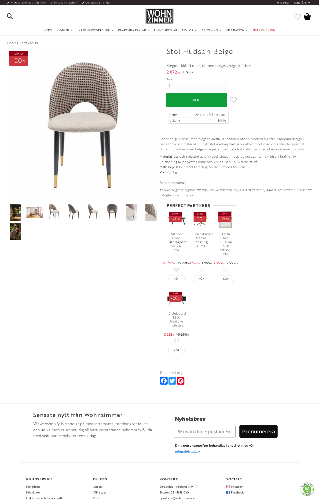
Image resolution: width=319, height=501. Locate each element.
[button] (14, 16)
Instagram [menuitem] (237, 435)
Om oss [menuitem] (98, 435)
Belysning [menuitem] (210, 30)
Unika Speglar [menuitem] (165, 30)
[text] (173, 72)
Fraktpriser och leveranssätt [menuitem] (44, 447)
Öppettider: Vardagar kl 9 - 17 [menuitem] (179, 435)
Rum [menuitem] (96, 447)
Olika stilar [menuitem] (100, 441)
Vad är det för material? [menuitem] (41, 452)
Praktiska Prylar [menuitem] (132, 30)
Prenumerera (258, 380)
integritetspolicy (187, 399)
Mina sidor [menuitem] (283, 2)
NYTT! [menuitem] (48, 30)
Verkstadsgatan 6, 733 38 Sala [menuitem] (178, 452)
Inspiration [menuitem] (235, 30)
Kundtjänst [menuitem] (300, 2)
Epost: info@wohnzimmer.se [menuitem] (177, 447)
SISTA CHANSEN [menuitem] (264, 30)
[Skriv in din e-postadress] (205, 380)
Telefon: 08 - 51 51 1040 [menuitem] (174, 441)
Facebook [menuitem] (237, 441)
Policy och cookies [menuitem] (38, 464)
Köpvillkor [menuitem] (33, 441)
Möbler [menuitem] (63, 30)
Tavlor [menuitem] (188, 30)
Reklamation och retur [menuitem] (40, 458)
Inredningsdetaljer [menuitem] (93, 30)
